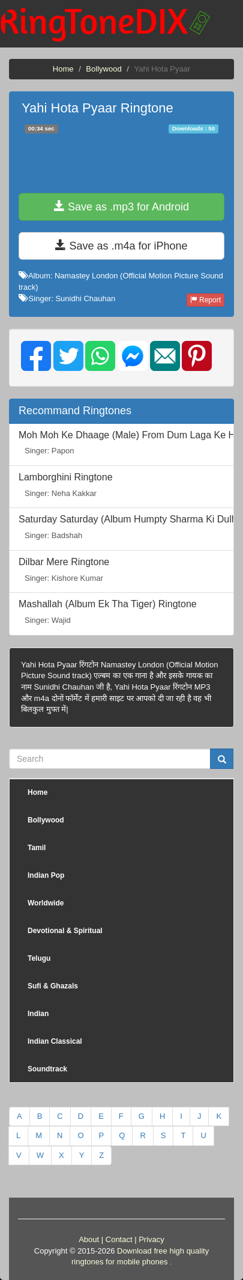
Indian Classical (55, 1041)
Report (205, 300)
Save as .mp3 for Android (121, 206)
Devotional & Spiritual (65, 930)
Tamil (37, 848)
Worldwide (46, 903)
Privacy (151, 1239)
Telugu (39, 958)
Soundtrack (47, 1069)
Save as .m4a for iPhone (121, 245)
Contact (119, 1239)
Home (63, 68)
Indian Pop (46, 875)
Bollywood (103, 68)
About (89, 1239)
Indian (38, 1013)
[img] (36, 356)
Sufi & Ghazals (53, 986)
